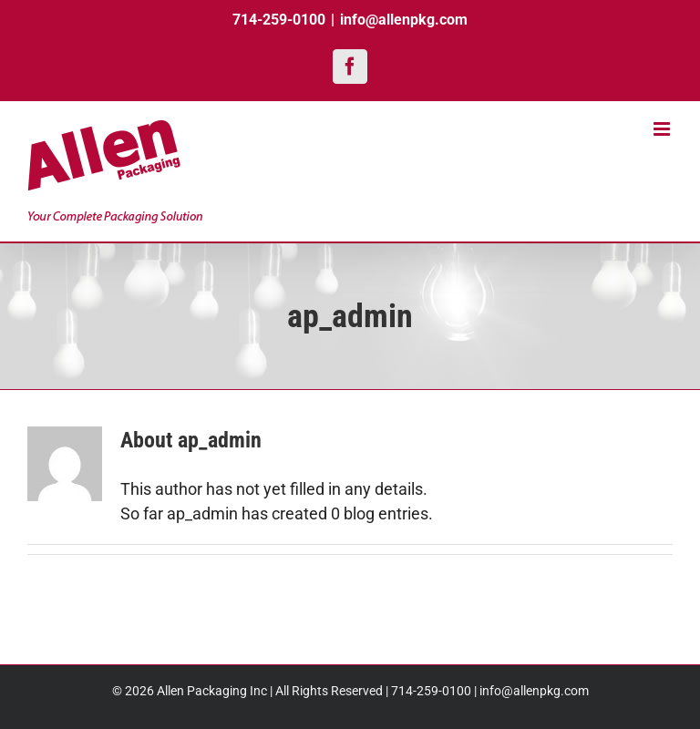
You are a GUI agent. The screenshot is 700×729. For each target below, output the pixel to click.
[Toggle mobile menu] (663, 129)
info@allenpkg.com (404, 19)
